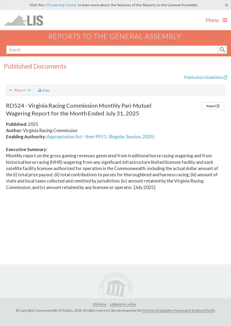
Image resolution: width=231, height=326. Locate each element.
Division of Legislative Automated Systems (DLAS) (178, 310)
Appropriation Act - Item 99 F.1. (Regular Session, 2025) (101, 136)
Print (44, 90)
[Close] (227, 5)
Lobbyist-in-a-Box (123, 304)
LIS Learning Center (60, 5)
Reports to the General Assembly (114, 36)
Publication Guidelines (205, 77)
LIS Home (99, 304)
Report (212, 106)
